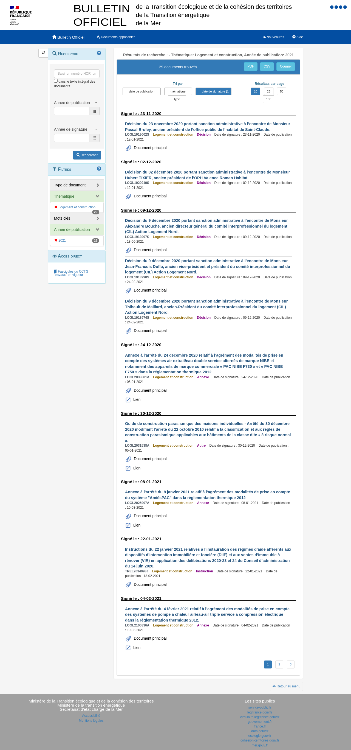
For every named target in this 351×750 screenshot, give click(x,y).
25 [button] (268, 91)
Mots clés (62, 218)
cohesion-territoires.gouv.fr (259, 740)
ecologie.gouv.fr (259, 736)
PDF (250, 66)
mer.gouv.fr (260, 745)
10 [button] (255, 91)
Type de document (70, 185)
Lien (136, 399)
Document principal (150, 147)
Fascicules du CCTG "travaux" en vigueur (71, 273)
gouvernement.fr (260, 722)
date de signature (213, 91)
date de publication (141, 91)
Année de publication (72, 229)
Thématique (64, 196)
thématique (178, 91)
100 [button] (268, 99)
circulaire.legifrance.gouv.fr (259, 717)
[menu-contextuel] (56, 81)
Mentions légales (91, 721)
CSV (267, 66)
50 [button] (281, 91)
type (177, 99)
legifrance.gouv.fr (259, 712)
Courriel (285, 66)
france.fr (260, 726)
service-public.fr (259, 707)
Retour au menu (286, 686)
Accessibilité (91, 716)
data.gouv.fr (259, 731)
